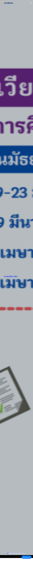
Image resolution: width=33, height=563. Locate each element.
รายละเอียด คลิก (10, 271)
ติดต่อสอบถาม (26, 557)
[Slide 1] (7, 543)
